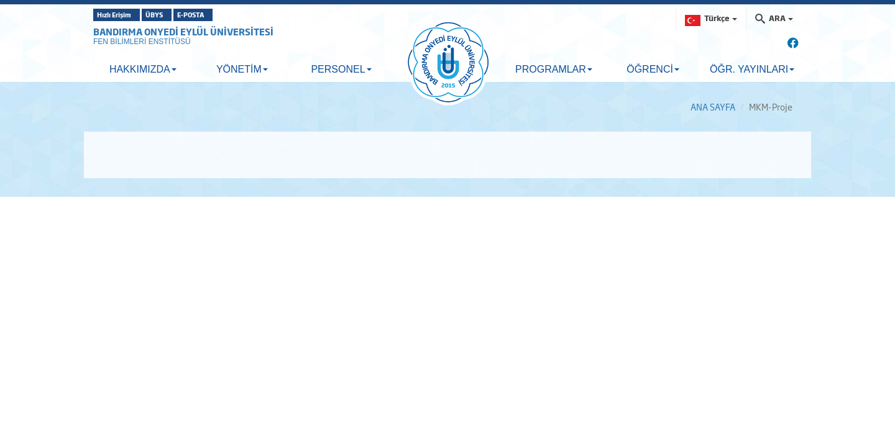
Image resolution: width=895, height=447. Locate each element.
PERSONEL (341, 69)
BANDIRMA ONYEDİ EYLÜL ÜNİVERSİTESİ (183, 31)
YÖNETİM (242, 69)
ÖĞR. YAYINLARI (752, 69)
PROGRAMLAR (553, 69)
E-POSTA (242, 14)
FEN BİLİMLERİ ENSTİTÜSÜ (142, 41)
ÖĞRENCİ (652, 69)
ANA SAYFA (713, 106)
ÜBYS (184, 14)
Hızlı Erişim (124, 14)
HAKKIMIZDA (143, 69)
